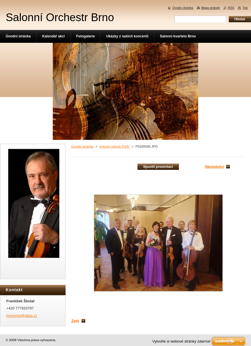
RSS (231, 7)
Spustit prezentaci (158, 167)
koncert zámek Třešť (114, 146)
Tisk (245, 7)
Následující (214, 166)
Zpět (75, 321)
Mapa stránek (210, 7)
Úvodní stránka (82, 146)
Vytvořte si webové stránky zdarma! (181, 341)
